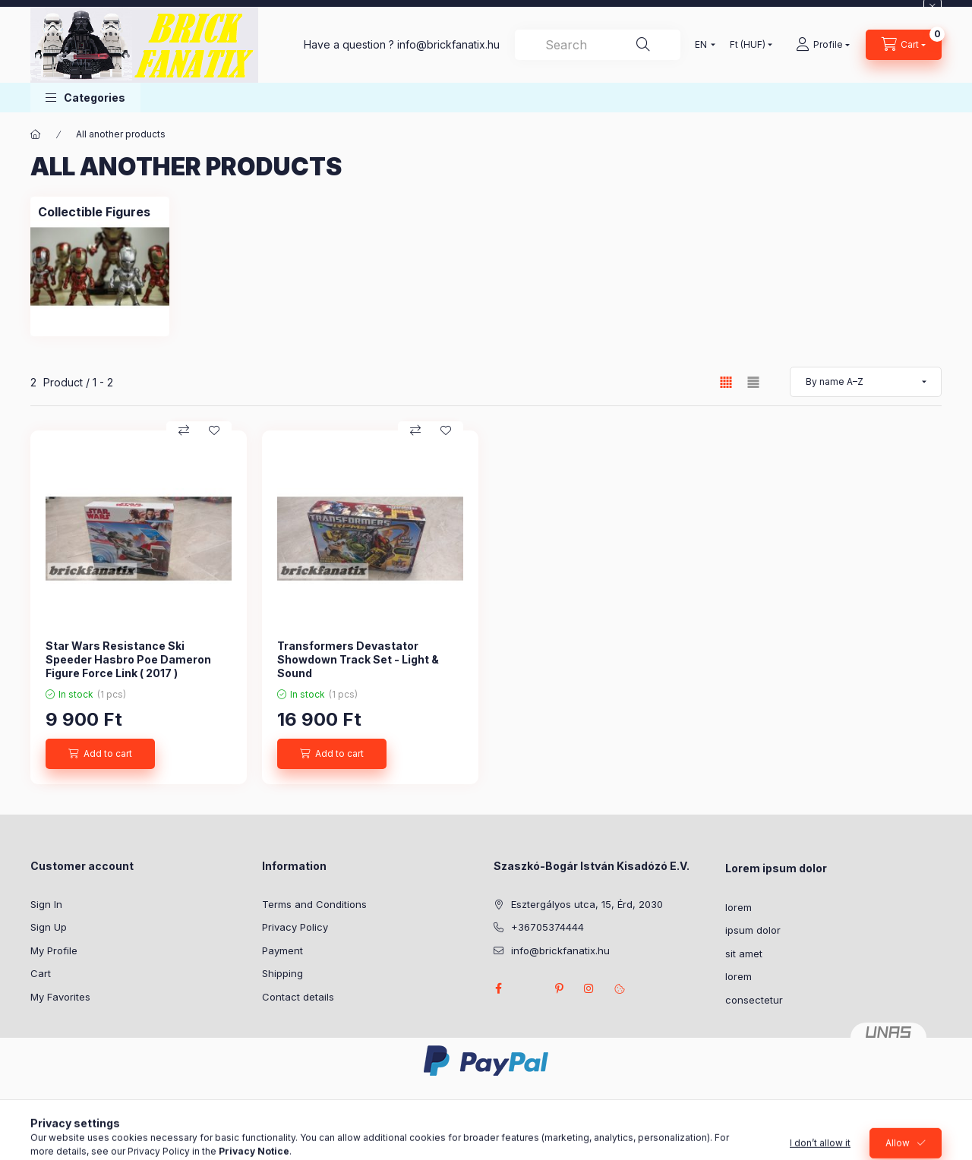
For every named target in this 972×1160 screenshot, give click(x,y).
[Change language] (701, 45)
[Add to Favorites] (214, 430)
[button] (85, 97)
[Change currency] (747, 45)
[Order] (866, 382)
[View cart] (904, 45)
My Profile (53, 950)
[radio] (753, 382)
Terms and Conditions (314, 904)
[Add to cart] (100, 754)
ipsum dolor (753, 930)
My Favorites (60, 997)
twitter (528, 988)
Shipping (282, 973)
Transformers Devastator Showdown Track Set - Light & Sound (358, 659)
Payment (282, 950)
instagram (589, 988)
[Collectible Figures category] (94, 211)
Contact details (298, 997)
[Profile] (823, 45)
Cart (40, 973)
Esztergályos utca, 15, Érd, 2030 (587, 904)
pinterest (559, 988)
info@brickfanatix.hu (560, 950)
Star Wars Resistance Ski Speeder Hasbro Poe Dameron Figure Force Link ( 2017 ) (128, 659)
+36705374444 (547, 927)
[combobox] (597, 45)
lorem (738, 907)
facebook (498, 988)
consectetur (754, 1000)
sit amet (743, 953)
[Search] (643, 44)
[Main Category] (35, 134)
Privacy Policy (295, 927)
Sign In (46, 904)
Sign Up (48, 927)
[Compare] (184, 430)
